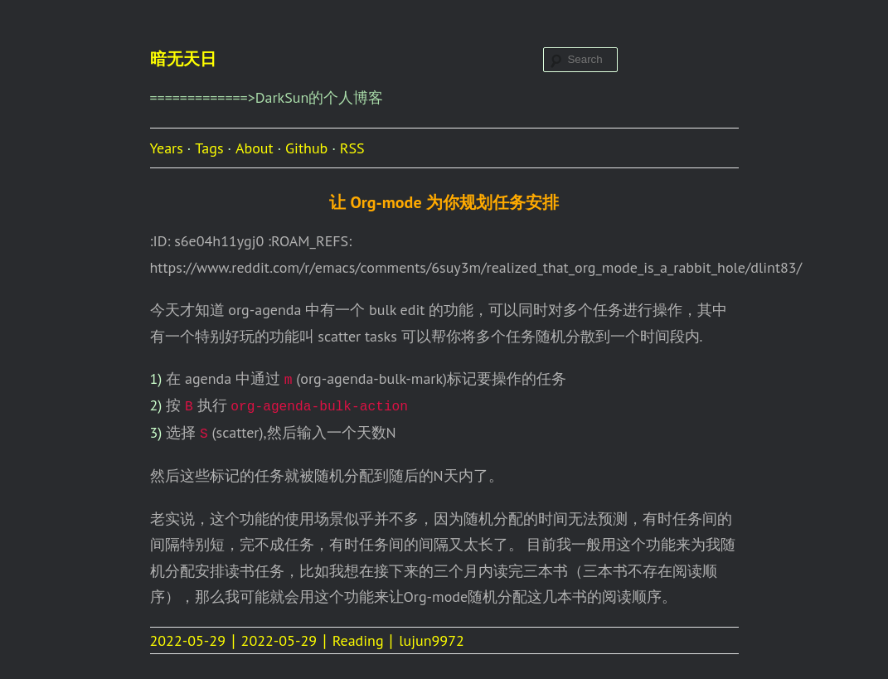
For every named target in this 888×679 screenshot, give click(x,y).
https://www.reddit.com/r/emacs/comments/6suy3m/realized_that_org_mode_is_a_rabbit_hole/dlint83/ (476, 267)
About (254, 148)
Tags (209, 148)
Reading (358, 640)
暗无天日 (183, 59)
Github (306, 148)
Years (166, 148)
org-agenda (264, 309)
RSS (352, 148)
